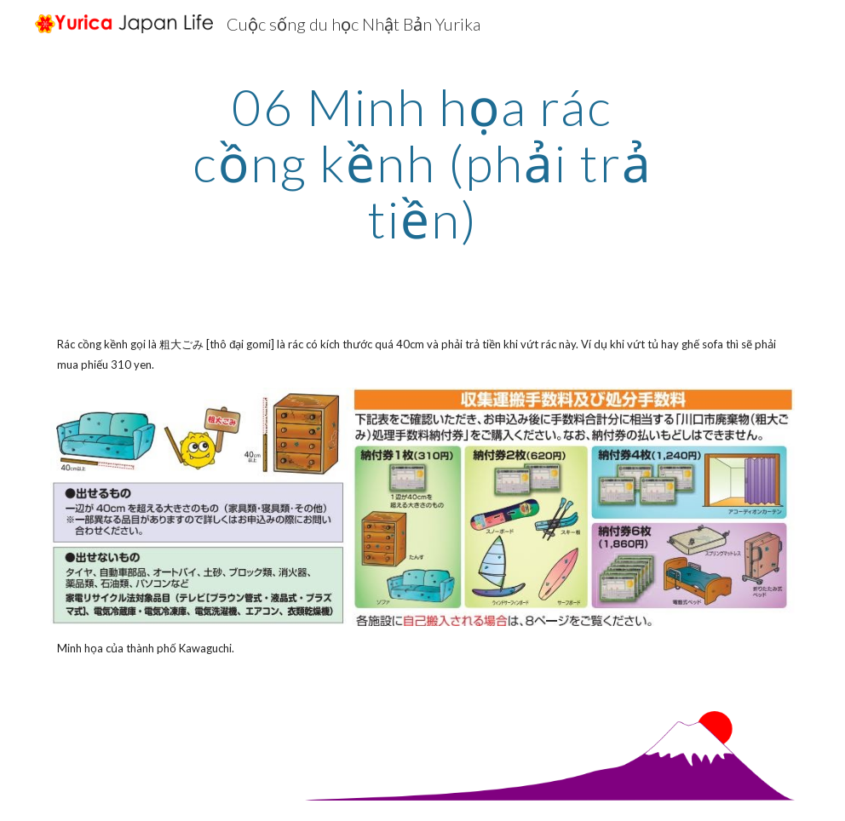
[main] (423, 163)
